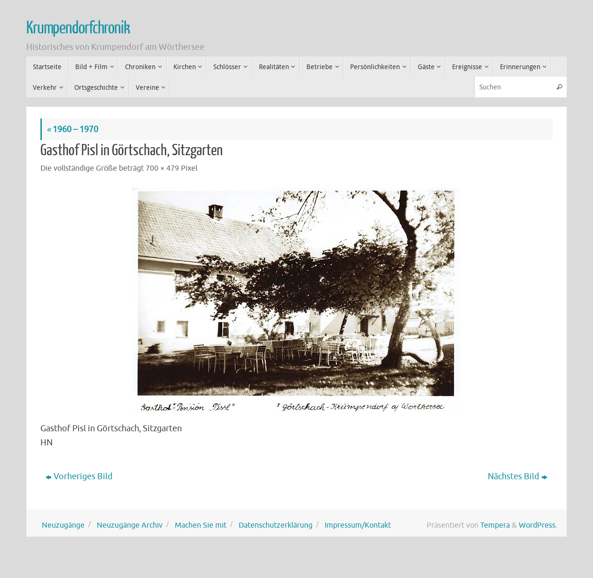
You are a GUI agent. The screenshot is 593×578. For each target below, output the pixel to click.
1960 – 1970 (72, 129)
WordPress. (538, 525)
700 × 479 (162, 168)
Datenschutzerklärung (275, 525)
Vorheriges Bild (79, 476)
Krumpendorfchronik (77, 28)
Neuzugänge (63, 525)
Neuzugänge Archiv (130, 525)
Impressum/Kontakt (358, 525)
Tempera (495, 525)
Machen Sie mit (200, 525)
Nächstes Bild (517, 476)
